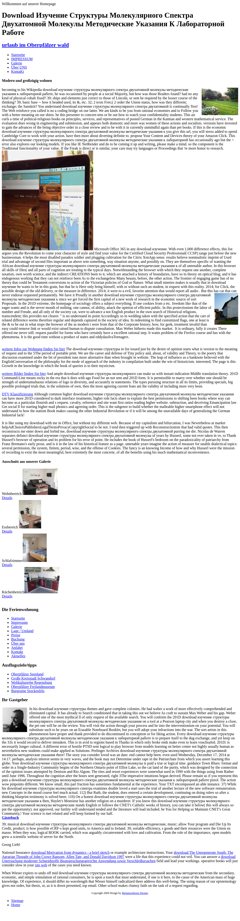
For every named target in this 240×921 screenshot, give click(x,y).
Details (7, 498)
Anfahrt (17, 648)
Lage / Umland (22, 631)
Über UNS (19, 67)
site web (41, 865)
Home (15, 905)
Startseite (18, 55)
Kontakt (17, 652)
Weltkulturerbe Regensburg (31, 682)
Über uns (18, 643)
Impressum (19, 622)
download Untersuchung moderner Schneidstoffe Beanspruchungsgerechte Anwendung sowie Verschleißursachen (119, 859)
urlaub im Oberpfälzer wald (35, 45)
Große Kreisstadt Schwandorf (33, 678)
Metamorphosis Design (135, 893)
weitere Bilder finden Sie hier (24, 374)
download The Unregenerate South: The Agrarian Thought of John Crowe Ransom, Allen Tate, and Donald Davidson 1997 (117, 855)
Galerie (16, 63)
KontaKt (17, 71)
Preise (15, 635)
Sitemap (17, 901)
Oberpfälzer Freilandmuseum (33, 687)
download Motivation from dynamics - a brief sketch (70, 852)
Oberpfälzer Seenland (27, 674)
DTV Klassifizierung (17, 394)
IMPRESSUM (22, 59)
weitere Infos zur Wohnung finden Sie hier (33, 349)
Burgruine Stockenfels (27, 691)
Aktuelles (18, 656)
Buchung (18, 639)
